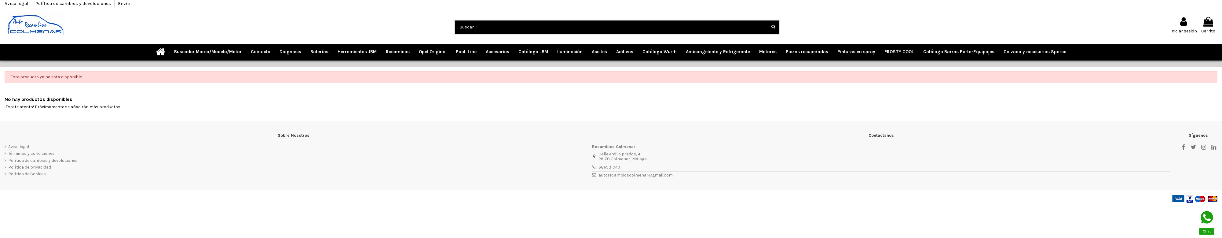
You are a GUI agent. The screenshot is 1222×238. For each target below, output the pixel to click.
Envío (124, 3)
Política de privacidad (29, 167)
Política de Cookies (27, 174)
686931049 (609, 167)
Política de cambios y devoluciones (73, 3)
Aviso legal (17, 3)
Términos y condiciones (31, 153)
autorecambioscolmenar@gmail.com (635, 175)
